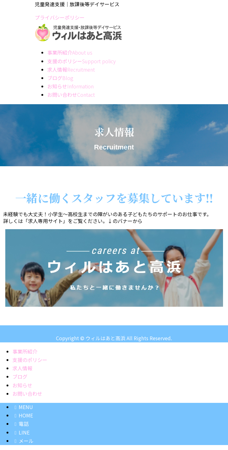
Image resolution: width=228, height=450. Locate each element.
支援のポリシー (29, 359)
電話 (20, 423)
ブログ (19, 376)
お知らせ (22, 385)
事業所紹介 (24, 351)
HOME (22, 415)
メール (23, 440)
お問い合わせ (27, 393)
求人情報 (22, 368)
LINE (21, 432)
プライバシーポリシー (60, 17)
